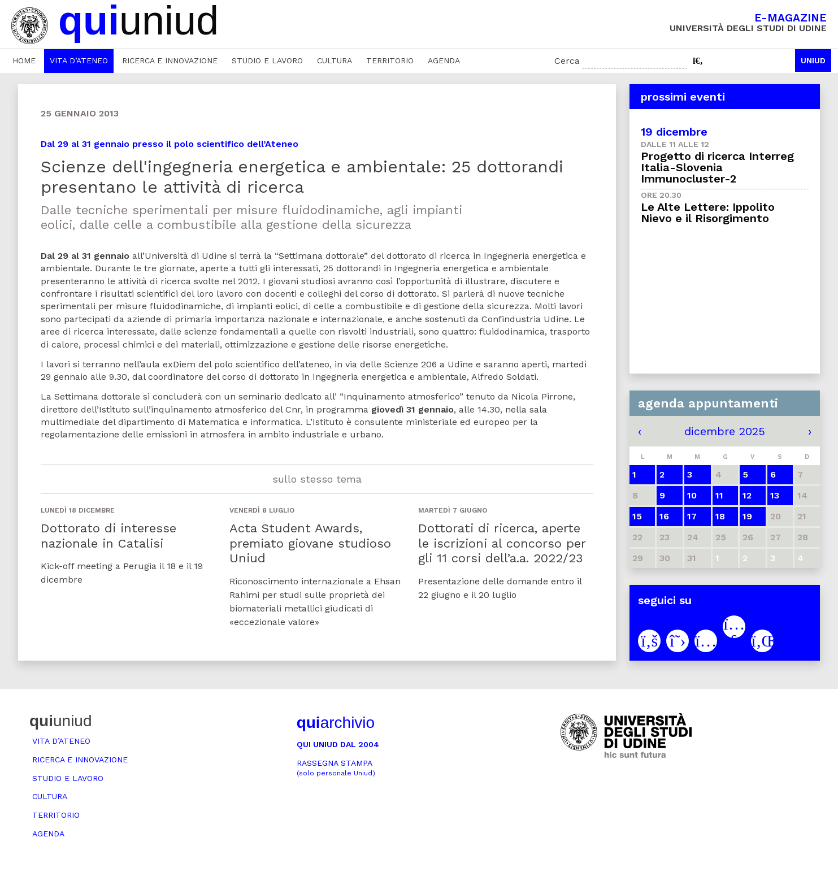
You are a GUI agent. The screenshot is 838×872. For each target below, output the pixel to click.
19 (747, 516)
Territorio (390, 60)
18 (720, 516)
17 (692, 516)
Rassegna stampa (336, 767)
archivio (336, 722)
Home (24, 60)
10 (692, 495)
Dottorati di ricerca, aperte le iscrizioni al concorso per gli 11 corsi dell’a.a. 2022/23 (501, 543)
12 (747, 495)
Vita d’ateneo (79, 60)
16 (664, 516)
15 (637, 516)
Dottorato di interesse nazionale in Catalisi (108, 535)
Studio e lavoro (267, 60)
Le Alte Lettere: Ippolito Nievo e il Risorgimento (708, 212)
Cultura (334, 60)
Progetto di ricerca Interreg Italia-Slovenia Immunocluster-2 (717, 167)
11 (719, 495)
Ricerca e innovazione (170, 60)
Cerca (567, 60)
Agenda (444, 60)
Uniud (813, 60)
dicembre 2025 (724, 431)
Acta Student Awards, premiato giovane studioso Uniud (310, 543)
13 (774, 495)
